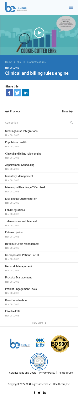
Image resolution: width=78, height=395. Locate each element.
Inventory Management (39, 178)
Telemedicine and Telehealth (39, 223)
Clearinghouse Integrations (39, 133)
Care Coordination (39, 302)
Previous (15, 111)
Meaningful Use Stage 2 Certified (39, 189)
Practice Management (39, 279)
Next (65, 111)
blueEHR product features (31, 62)
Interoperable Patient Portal (39, 257)
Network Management (39, 268)
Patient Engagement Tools (39, 291)
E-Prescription (39, 234)
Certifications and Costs (22, 372)
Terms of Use (65, 372)
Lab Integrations (39, 212)
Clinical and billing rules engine (39, 155)
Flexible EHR (39, 313)
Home (8, 62)
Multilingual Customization (39, 200)
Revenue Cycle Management (39, 246)
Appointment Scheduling (39, 167)
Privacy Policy (47, 372)
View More (39, 323)
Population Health (39, 144)
